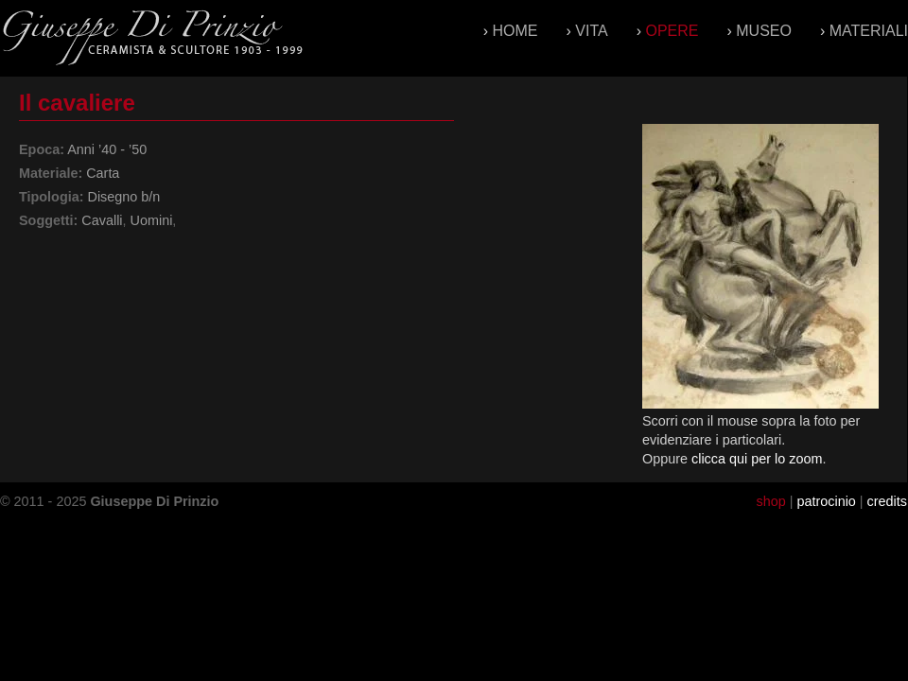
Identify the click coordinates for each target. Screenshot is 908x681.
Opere (671, 31)
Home (515, 31)
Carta (102, 173)
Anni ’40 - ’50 (107, 149)
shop (770, 501)
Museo (764, 31)
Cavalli (101, 220)
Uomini (152, 220)
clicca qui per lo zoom (756, 458)
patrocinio (825, 501)
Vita (591, 31)
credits (887, 501)
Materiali (868, 31)
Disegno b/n (123, 196)
